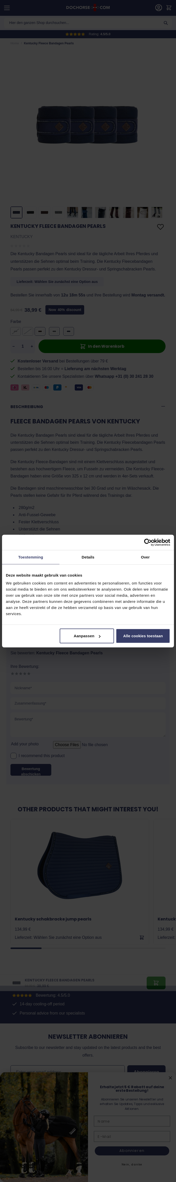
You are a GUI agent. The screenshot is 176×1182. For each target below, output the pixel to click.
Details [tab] (88, 557)
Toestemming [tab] (30, 557)
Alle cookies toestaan (143, 636)
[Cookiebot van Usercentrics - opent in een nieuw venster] (147, 542)
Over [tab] (145, 557)
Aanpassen (87, 636)
